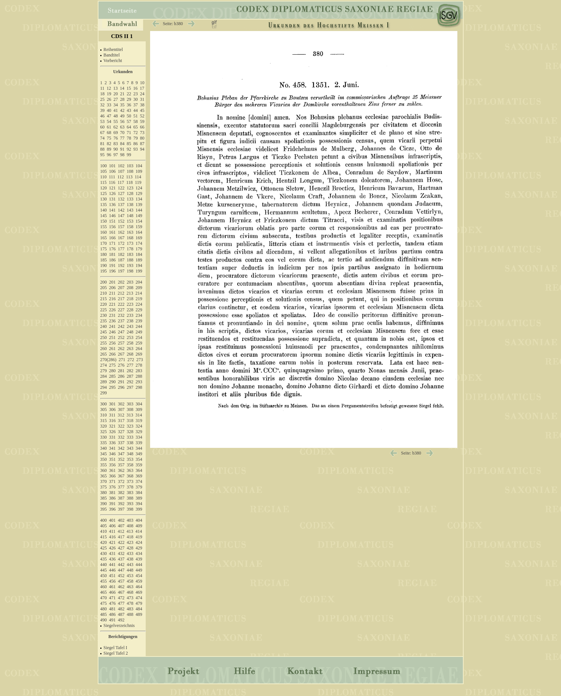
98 (122, 154)
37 (136, 104)
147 (121, 215)
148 (130, 215)
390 (103, 503)
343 (130, 448)
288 (139, 376)
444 (139, 564)
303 (130, 404)
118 (129, 182)
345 (103, 453)
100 (103, 165)
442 (121, 564)
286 (121, 376)
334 (139, 437)
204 (139, 282)
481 (112, 608)
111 (112, 176)
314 (138, 415)
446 (112, 570)
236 (112, 320)
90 (116, 149)
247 (121, 332)
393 (130, 503)
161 (112, 232)
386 (112, 498)
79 (136, 138)
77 (122, 138)
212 (121, 293)
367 (121, 476)
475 (103, 603)
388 (130, 498)
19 (109, 93)
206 (112, 287)
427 (121, 548)
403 (130, 520)
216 (112, 298)
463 (130, 586)
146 (112, 215)
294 (103, 387)
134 (139, 199)
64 (129, 127)
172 (121, 243)
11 (102, 88)
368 (130, 476)
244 (139, 326)
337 (121, 442)
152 (121, 221)
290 (112, 381)
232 (121, 315)
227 (121, 309)
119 (138, 182)
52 (142, 116)
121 (112, 188)
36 (129, 104)
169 (139, 237)
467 (121, 592)
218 (130, 298)
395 (103, 509)
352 (121, 459)
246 (112, 332)
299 (103, 392)
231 (112, 315)
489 (139, 614)
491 (112, 620)
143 (130, 210)
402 (121, 520)
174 (139, 243)
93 (136, 149)
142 (121, 210)
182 (121, 254)
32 (102, 104)
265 (103, 354)
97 (116, 154)
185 (103, 260)
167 (121, 237)
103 (130, 165)
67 (102, 132)
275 (112, 365)
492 (121, 620)
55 (116, 121)
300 (103, 404)
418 (130, 536)
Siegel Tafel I (115, 647)
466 (112, 592)
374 (139, 481)
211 (112, 293)
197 (121, 271)
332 (121, 437)
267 (121, 354)
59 (142, 121)
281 (121, 370)
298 (139, 387)
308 (130, 409)
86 (136, 143)
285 (112, 376)
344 (139, 448)
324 (139, 426)
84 (122, 143)
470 (103, 597)
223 (130, 304)
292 (130, 381)
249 (139, 332)
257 (121, 343)
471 (112, 597)
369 (139, 476)
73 (142, 132)
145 (103, 215)
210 (103, 293)
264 (139, 348)
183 (130, 254)
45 (142, 110)
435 (103, 559)
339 (139, 442)
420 (103, 542)
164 (139, 232)
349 (139, 453)
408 (130, 525)
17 (142, 88)
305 (103, 409)
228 (130, 309)
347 (121, 453)
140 (103, 210)
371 (112, 481)
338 (130, 442)
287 (130, 376)
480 (103, 608)
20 (116, 93)
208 (130, 287)
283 (139, 370)
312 (121, 415)
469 (139, 592)
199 (139, 271)
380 (103, 492)
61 (109, 127)
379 (139, 487)
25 (102, 99)
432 (121, 553)
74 (102, 138)
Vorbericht (112, 60)
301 (112, 404)
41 (116, 110)
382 (121, 492)
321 (112, 426)
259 (139, 343)
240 (103, 326)
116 (112, 182)
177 (121, 248)
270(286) (108, 359)
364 (139, 470)
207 (121, 287)
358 (130, 464)
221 (112, 304)
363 (130, 470)
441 (112, 564)
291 (121, 381)
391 (112, 503)
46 (102, 116)
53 (102, 121)
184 (139, 254)
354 (139, 459)
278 (139, 365)
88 (102, 149)
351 (112, 459)
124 (139, 188)
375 (103, 487)
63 (122, 127)
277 (130, 365)
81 (102, 143)
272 (131, 359)
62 (116, 127)
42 (122, 110)
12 (109, 88)
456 (112, 581)
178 (130, 248)
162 (121, 232)
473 (130, 597)
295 (112, 387)
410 (103, 531)
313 (130, 415)
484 (139, 608)
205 (103, 287)
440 (103, 564)
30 (136, 99)
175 (103, 248)
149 (139, 215)
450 (103, 575)
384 (139, 492)
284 (103, 376)
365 (103, 476)
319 (139, 420)
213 (130, 293)
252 (121, 337)
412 (121, 531)
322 (121, 426)
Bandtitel (112, 55)
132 (121, 199)
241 (112, 326)
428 (130, 548)
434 (139, 553)
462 (121, 586)
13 (115, 88)
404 (139, 520)
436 (112, 559)
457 (121, 581)
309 (139, 409)
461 (112, 586)
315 (103, 420)
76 (116, 138)
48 (116, 116)
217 (121, 298)
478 (130, 603)
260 (103, 348)
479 (139, 603)
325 (103, 431)
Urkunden (123, 71)
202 (121, 282)
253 (130, 337)
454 (139, 575)
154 (139, 221)
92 (129, 149)
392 (121, 503)
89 (109, 149)
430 (103, 553)
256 (112, 343)
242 (121, 326)
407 (121, 525)
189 (139, 260)
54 (109, 121)
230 (103, 315)
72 (136, 132)
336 (112, 442)
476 (112, 603)
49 (122, 116)
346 (112, 453)
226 (112, 309)
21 (122, 93)
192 (121, 265)
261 (112, 348)
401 (112, 520)
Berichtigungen (123, 636)
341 (112, 448)
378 (130, 487)
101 (112, 165)
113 (129, 176)
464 (139, 586)
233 (130, 315)
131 (112, 199)
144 (139, 210)
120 (103, 188)
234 (139, 315)
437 (121, 559)
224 (139, 304)
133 (130, 199)
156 (112, 226)
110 (103, 176)
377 (121, 487)
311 (112, 415)
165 (103, 237)
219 (139, 298)
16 (135, 88)
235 (103, 320)
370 (103, 481)
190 (103, 265)
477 (121, 603)
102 (121, 165)
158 (130, 226)
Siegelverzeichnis (119, 625)
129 (139, 193)
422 (121, 542)
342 (121, 448)
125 (103, 193)
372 (121, 481)
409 (139, 525)
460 (103, 586)
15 (129, 88)
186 (112, 260)
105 (103, 171)
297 (130, 387)
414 (138, 531)
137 (121, 204)
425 (103, 548)
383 (130, 492)
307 (121, 409)
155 (103, 226)
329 (139, 431)
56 (122, 121)
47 (109, 116)
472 (121, 597)
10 (142, 82)
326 (112, 431)
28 (122, 99)
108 (130, 171)
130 (103, 199)
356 (112, 464)
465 (103, 592)
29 (129, 99)
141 (112, 210)
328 (130, 431)
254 (139, 337)
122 (121, 188)
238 (130, 320)
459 (139, 581)
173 (130, 243)
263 (130, 348)
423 (130, 542)
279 (103, 370)
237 (121, 320)
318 (130, 420)
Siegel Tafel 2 (116, 653)
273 (139, 359)
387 (121, 498)
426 (112, 548)
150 (103, 221)
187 (121, 260)
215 (103, 298)
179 (139, 248)
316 (112, 420)
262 (121, 348)
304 (139, 404)
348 (130, 453)
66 (142, 127)
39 (102, 110)
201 (112, 282)
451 (112, 575)
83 (116, 143)
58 (136, 121)
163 (130, 232)
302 (121, 404)
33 (109, 104)
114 (138, 176)
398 (130, 509)
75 (109, 138)
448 (130, 570)
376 (112, 487)
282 (130, 370)
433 (130, 553)
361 (112, 470)
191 (112, 265)
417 (121, 536)
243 (130, 326)
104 (139, 165)
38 (142, 104)
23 (136, 93)
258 (130, 343)
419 (139, 536)
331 (112, 437)
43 (129, 110)
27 (116, 99)
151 (112, 221)
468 (130, 592)
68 (109, 132)
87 (142, 143)
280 (112, 370)
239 (139, 320)
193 (130, 265)
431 (112, 553)
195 (103, 271)
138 (130, 204)
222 (121, 304)
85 (129, 143)
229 (139, 309)
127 (121, 193)
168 (130, 237)
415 (103, 536)
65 (136, 127)
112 (120, 176)
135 (103, 204)
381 (112, 492)
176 (112, 248)
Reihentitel (113, 49)
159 (139, 226)
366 (112, 476)
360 (103, 470)
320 (103, 426)
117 (121, 182)
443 (130, 564)
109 (139, 171)
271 (122, 359)
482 (121, 608)
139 (139, 204)
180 (103, 254)
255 (103, 343)
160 (103, 232)
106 (112, 171)
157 (121, 226)
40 (109, 110)
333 (130, 437)
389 (139, 498)
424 (139, 542)
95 (102, 154)
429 (139, 548)
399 (139, 509)
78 (129, 138)
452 (121, 575)
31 (142, 99)
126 (112, 193)
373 (130, 481)
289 (103, 381)
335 (103, 442)
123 (130, 188)
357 (121, 464)
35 (122, 104)
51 (136, 116)
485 (103, 614)
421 (112, 542)
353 (130, 459)
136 (112, 204)
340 (103, 448)
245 (103, 332)
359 (139, 464)
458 (130, 581)
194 (139, 265)
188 (130, 260)
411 (112, 531)
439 (139, 559)
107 (121, 171)
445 (103, 570)
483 (130, 608)
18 (102, 93)
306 (112, 409)
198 (130, 271)
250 (103, 337)
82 (109, 143)
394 (139, 503)
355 (103, 464)
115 (103, 182)
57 (129, 121)
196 (112, 271)
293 (139, 381)
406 (112, 525)
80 (142, 138)
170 (103, 243)
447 (121, 570)
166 (112, 237)
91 (122, 149)
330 (103, 437)
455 (103, 581)
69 (116, 132)
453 (130, 575)
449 (139, 570)
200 (103, 282)
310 (103, 415)
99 (129, 154)
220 (103, 304)
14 (122, 88)
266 (112, 354)
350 (103, 459)
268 (130, 354)
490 (103, 620)
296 (121, 387)
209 (139, 287)
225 (103, 309)
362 (121, 470)
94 (142, 149)
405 (103, 525)
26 (109, 99)
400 (103, 520)
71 (129, 132)
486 (112, 614)
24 (142, 93)
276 (121, 365)
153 (130, 221)
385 (103, 498)
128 (130, 193)
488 (130, 614)
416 (112, 536)
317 (121, 420)
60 (102, 127)
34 (116, 104)
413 (130, 531)
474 (139, 597)
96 (109, 154)
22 (129, 93)
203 (130, 282)
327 (121, 431)
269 (139, 354)
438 (130, 559)
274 (103, 365)
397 (121, 509)
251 (112, 337)
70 (122, 132)
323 (130, 426)
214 (138, 293)
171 (112, 243)
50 (129, 116)
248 (130, 332)
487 (121, 614)
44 (136, 110)
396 (112, 509)
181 (112, 254)
